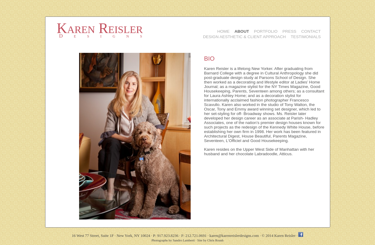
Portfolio (265, 31)
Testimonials (306, 37)
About (242, 31)
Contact (311, 31)
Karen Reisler (100, 28)
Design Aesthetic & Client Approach (244, 37)
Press (289, 31)
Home (223, 31)
